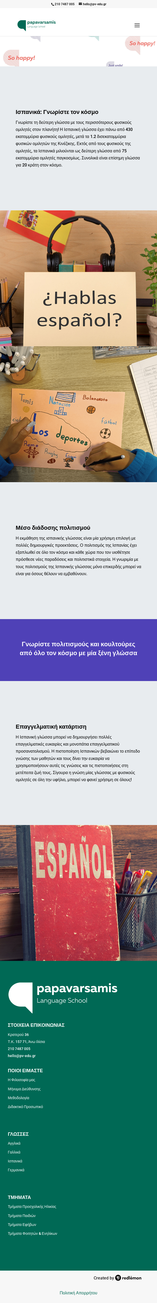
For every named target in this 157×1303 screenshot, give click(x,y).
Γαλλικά (14, 1152)
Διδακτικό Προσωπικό (25, 1107)
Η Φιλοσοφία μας (21, 1080)
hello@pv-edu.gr (22, 1056)
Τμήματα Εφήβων (22, 1225)
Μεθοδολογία (18, 1098)
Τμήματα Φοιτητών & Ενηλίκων (32, 1233)
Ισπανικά (15, 1161)
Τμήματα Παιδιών (22, 1216)
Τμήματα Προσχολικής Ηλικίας (32, 1206)
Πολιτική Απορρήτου (78, 1292)
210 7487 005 (65, 4)
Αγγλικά (14, 1143)
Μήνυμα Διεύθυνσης (24, 1089)
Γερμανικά (16, 1170)
